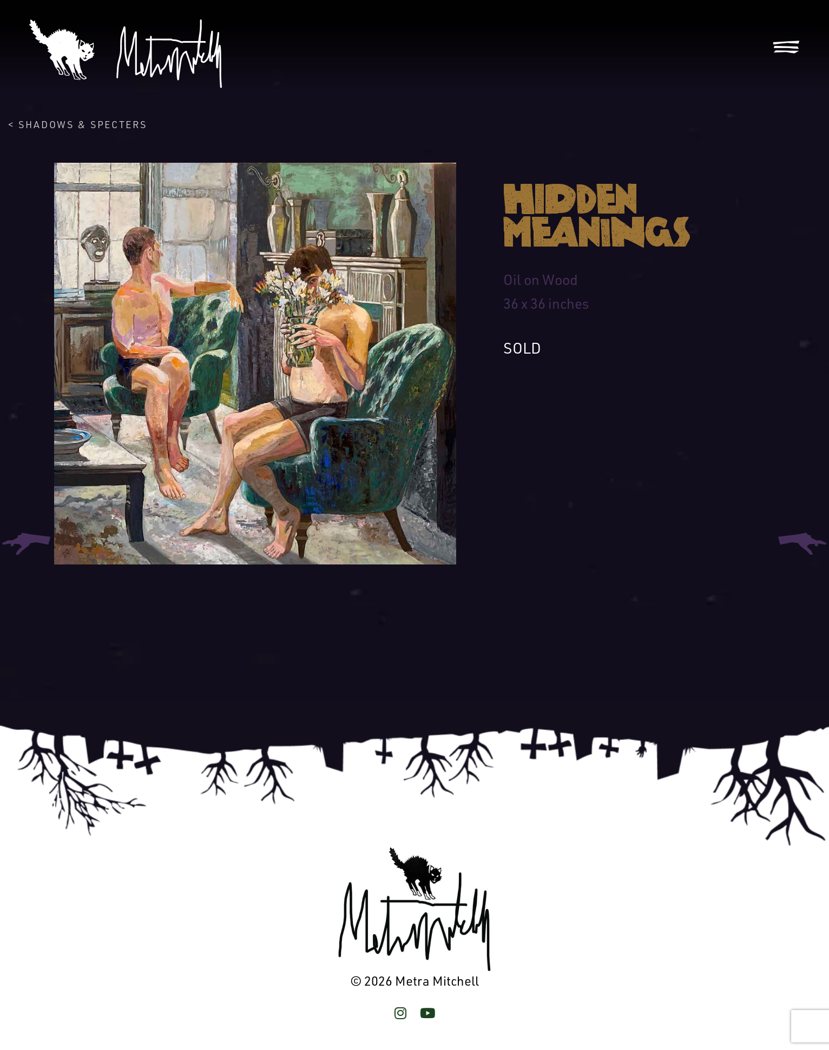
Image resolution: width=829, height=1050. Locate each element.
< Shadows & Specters (77, 124)
